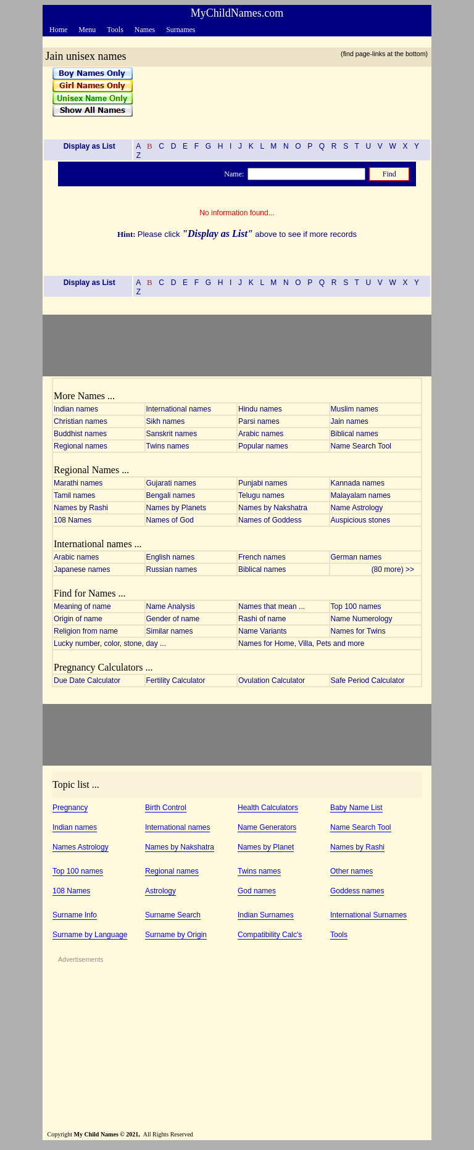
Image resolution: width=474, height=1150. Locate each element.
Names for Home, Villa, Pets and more (301, 643)
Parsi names (259, 421)
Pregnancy (70, 807)
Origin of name (78, 618)
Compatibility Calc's (270, 934)
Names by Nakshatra (272, 507)
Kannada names (358, 483)
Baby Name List (356, 807)
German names (356, 557)
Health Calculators (268, 807)
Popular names (263, 446)
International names (178, 409)
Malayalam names (361, 495)
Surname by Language (89, 934)
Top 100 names (356, 606)
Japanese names (82, 569)
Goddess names (357, 891)
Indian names (76, 409)
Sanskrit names (172, 433)
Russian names (172, 569)
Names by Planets (176, 507)
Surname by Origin (176, 934)
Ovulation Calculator (271, 680)
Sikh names (165, 421)
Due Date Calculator (87, 680)
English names (170, 557)
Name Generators (267, 827)
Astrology (160, 891)
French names (262, 557)
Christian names (80, 421)
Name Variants (262, 631)
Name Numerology (362, 618)
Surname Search (173, 915)
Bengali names (170, 495)
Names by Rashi (81, 507)
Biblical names (354, 433)
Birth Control (165, 807)
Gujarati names (171, 483)
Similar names (169, 631)
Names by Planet (266, 847)
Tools (338, 934)
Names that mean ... (271, 606)
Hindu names (260, 409)
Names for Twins (358, 631)
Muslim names (354, 409)
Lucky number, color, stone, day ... (110, 643)
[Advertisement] (277, 98)
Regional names (80, 446)
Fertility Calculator (176, 680)
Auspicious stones (361, 520)
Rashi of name (262, 618)
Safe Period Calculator (368, 680)
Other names (351, 871)
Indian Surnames (266, 915)
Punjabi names (262, 483)
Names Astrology (80, 847)
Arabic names (260, 433)
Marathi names (78, 483)
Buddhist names (80, 433)
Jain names (349, 421)
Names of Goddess (270, 520)
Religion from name (86, 631)
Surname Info (74, 915)
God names (257, 891)
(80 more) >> (396, 569)
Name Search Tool (361, 446)
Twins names (167, 446)
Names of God (170, 520)
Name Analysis (170, 606)
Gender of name (173, 618)
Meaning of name (82, 606)
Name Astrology (357, 507)
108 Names (72, 520)
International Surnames (368, 915)
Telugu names (261, 495)
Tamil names (74, 495)
